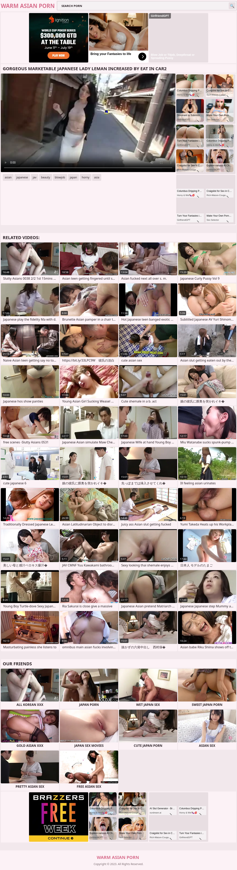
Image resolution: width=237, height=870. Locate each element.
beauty (45, 177)
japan (73, 177)
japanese (22, 177)
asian (8, 177)
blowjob (60, 177)
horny (85, 177)
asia (96, 177)
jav (35, 177)
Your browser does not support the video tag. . (88, 123)
